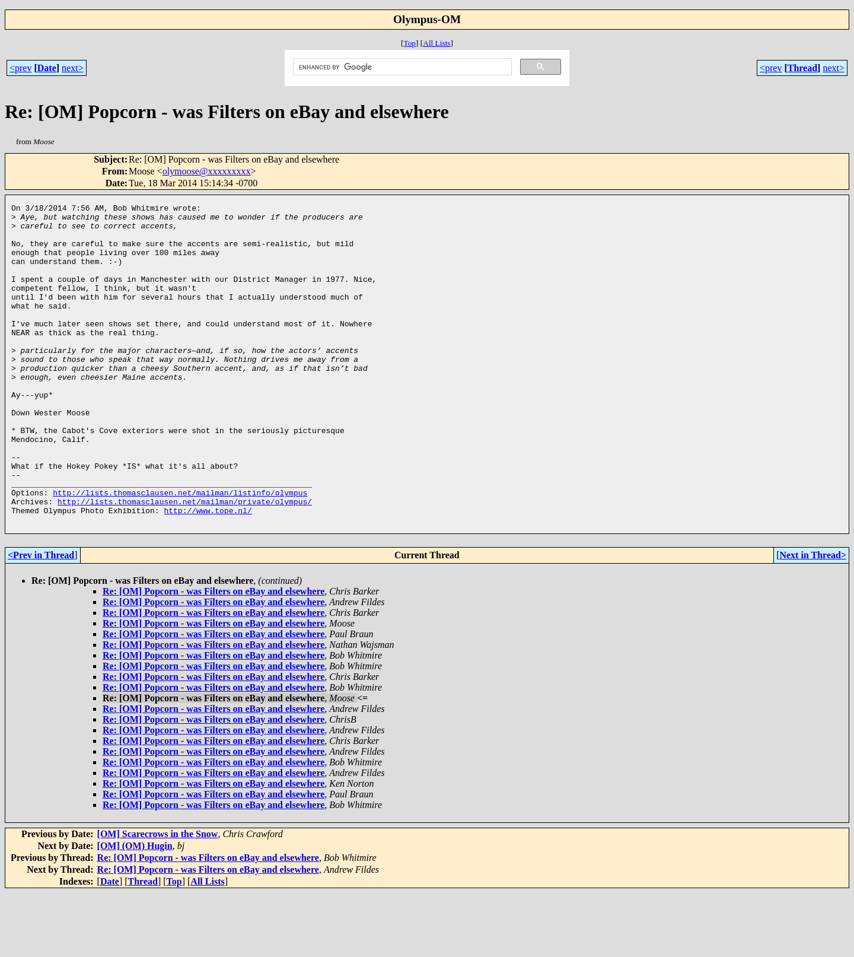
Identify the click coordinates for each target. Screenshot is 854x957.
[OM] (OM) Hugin (135, 910)
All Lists (436, 43)
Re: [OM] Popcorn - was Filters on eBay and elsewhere (213, 655)
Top (409, 43)
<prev (20, 68)
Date (46, 68)
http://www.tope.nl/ (207, 572)
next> (73, 68)
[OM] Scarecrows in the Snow (157, 898)
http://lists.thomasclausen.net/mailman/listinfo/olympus (180, 551)
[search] (401, 67)
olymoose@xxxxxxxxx (206, 171)
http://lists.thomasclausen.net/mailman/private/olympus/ (185, 562)
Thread (802, 68)
